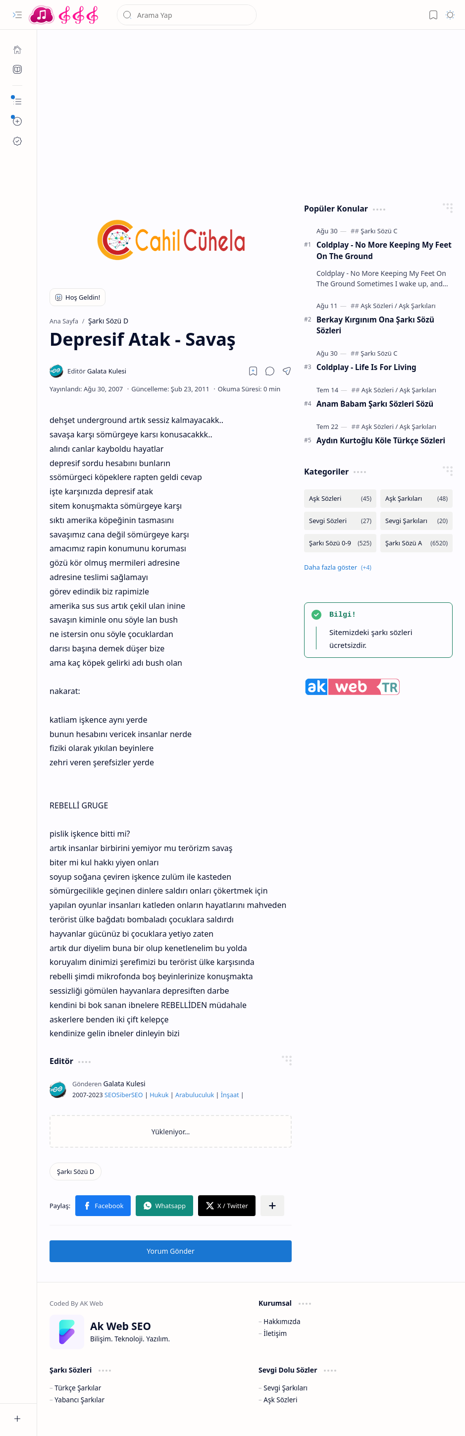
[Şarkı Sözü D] (76, 1171)
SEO (110, 1095)
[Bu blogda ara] (186, 15)
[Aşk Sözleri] (379, 305)
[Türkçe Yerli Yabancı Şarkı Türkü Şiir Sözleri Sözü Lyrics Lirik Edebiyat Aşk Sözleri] (64, 15)
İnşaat (230, 1095)
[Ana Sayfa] (17, 49)
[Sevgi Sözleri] (340, 521)
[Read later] (253, 371)
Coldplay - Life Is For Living (366, 367)
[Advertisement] (251, 114)
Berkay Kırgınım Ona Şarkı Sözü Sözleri (375, 325)
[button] (17, 14)
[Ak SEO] (17, 69)
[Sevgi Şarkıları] (416, 521)
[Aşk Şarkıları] (417, 305)
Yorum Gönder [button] (170, 1251)
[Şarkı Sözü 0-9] (340, 543)
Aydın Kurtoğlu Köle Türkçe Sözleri (380, 440)
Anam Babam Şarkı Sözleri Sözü (374, 404)
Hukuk (159, 1095)
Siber (123, 1095)
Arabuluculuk (194, 1095)
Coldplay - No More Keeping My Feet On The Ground (384, 250)
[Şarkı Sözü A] (416, 543)
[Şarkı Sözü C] (379, 230)
